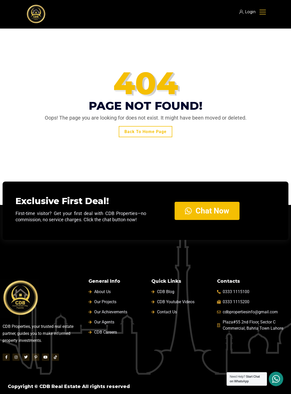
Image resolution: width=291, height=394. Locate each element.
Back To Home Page (145, 131)
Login (247, 11)
